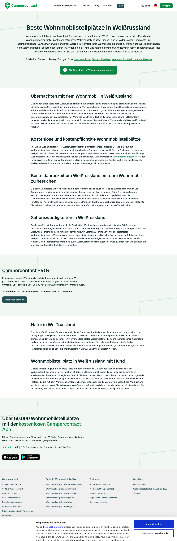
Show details (42, 535)
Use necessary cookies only (154, 511)
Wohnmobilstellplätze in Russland (92, 59)
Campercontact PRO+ (127, 156)
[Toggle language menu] (155, 5)
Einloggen (166, 6)
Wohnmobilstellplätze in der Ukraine (132, 59)
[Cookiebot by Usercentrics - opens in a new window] (18, 536)
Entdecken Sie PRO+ (14, 299)
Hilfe (145, 5)
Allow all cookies (153, 502)
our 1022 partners (53, 505)
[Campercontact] (21, 5)
